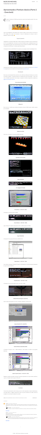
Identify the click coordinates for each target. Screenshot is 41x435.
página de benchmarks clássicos (9, 79)
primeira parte (26, 68)
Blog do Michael (10, 1)
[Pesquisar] (33, 1)
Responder (7, 410)
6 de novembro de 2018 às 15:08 (13, 403)
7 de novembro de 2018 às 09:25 (15, 407)
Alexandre (7, 403)
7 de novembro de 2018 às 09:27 (15, 416)
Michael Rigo (9, 407)
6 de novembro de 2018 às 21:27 (12, 412)
